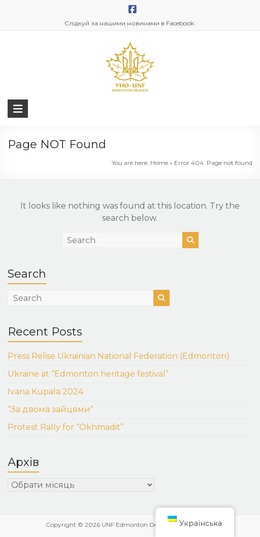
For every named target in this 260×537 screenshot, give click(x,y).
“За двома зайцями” (50, 409)
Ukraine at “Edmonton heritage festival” (88, 374)
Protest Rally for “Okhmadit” (65, 427)
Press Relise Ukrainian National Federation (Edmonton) (119, 356)
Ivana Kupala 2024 (45, 391)
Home (159, 162)
